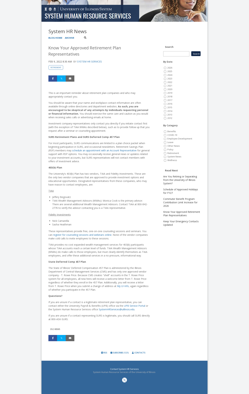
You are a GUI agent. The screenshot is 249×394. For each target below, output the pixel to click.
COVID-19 (172, 135)
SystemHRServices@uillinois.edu (117, 309)
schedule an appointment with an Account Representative (104, 150)
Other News (173, 145)
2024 (169, 75)
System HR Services (89, 61)
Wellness (172, 160)
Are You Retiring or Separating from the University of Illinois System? (180, 180)
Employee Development (179, 138)
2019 (169, 92)
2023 (169, 78)
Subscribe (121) (119, 352)
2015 (169, 107)
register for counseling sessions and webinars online (82, 234)
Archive (69, 37)
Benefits (171, 131)
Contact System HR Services (124, 369)
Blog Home (55, 37)
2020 (169, 89)
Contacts (138, 352)
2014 (169, 111)
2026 (169, 67)
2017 (169, 100)
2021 (169, 85)
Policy (170, 149)
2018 (169, 96)
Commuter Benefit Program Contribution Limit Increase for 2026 (180, 202)
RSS (104, 352)
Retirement (55, 67)
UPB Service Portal (134, 305)
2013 (169, 114)
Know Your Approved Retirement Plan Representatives (181, 213)
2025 (169, 71)
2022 (169, 82)
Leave (170, 142)
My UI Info (123, 286)
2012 (169, 118)
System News (174, 156)
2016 (169, 103)
